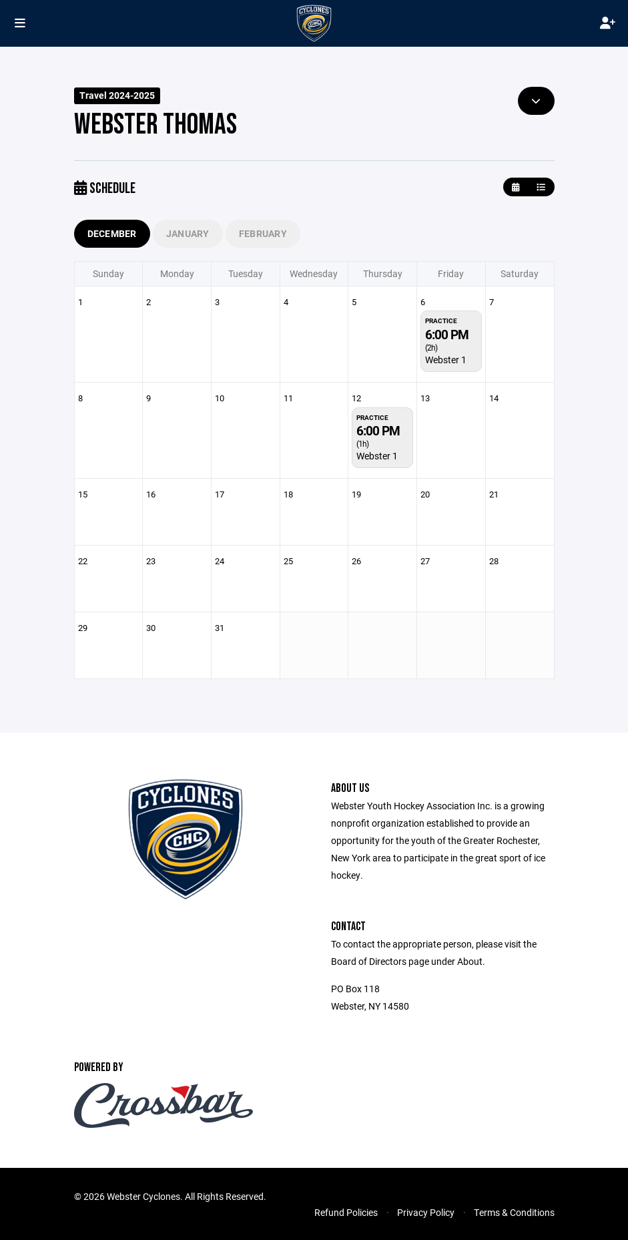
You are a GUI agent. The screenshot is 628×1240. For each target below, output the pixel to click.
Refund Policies (346, 1212)
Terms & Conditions (514, 1212)
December (112, 233)
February (263, 233)
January (188, 233)
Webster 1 (445, 359)
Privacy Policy (425, 1212)
